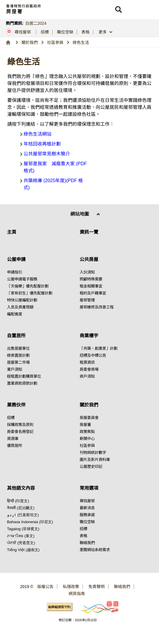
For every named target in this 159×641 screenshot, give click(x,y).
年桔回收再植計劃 (42, 143)
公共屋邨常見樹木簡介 (47, 153)
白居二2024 (36, 23)
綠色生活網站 (37, 134)
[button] (118, 9)
